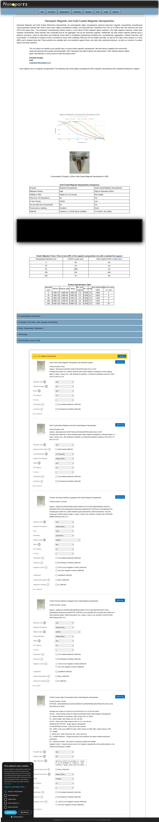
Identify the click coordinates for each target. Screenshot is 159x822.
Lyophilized (37, 575)
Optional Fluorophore (40, 458)
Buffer (35, 391)
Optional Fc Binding (41, 584)
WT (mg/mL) (37, 395)
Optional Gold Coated (42, 449)
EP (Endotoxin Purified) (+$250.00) (69, 409)
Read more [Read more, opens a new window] (7, 784)
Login (106, 12)
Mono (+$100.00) (63, 580)
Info (42, 12)
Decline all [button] (25, 812)
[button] (17, 787)
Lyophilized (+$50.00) (65, 575)
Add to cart (120, 362)
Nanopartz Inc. (58, 819)
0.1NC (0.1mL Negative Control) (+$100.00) (72, 567)
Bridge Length (37, 540)
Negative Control (40, 567)
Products (51, 12)
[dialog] (18, 791)
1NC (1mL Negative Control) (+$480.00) (71, 570)
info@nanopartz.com (104, 819)
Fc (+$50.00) (62, 584)
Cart (97, 12)
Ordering (77, 12)
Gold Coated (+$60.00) (65, 449)
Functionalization (38, 454)
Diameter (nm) (38, 382)
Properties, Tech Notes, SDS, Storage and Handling (38, 322)
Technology (23, 334)
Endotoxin (38, 409)
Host (34, 531)
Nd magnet (117, 256)
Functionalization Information (29, 316)
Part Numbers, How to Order (29, 340)
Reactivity (36, 535)
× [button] (31, 764)
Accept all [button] (10, 812)
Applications (64, 12)
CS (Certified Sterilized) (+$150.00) (69, 404)
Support (88, 12)
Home (35, 356)
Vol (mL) (36, 400)
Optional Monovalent (41, 580)
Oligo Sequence (38, 761)
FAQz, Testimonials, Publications (31, 328)
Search (115, 12)
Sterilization (38, 404)
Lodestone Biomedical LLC (40, 63)
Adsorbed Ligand (38, 386)
